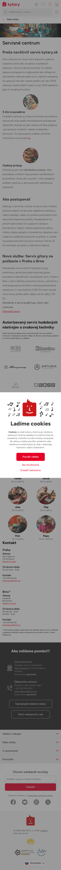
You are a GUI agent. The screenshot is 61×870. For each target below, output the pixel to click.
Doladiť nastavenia (30, 470)
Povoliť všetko (31, 456)
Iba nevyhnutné (30, 464)
